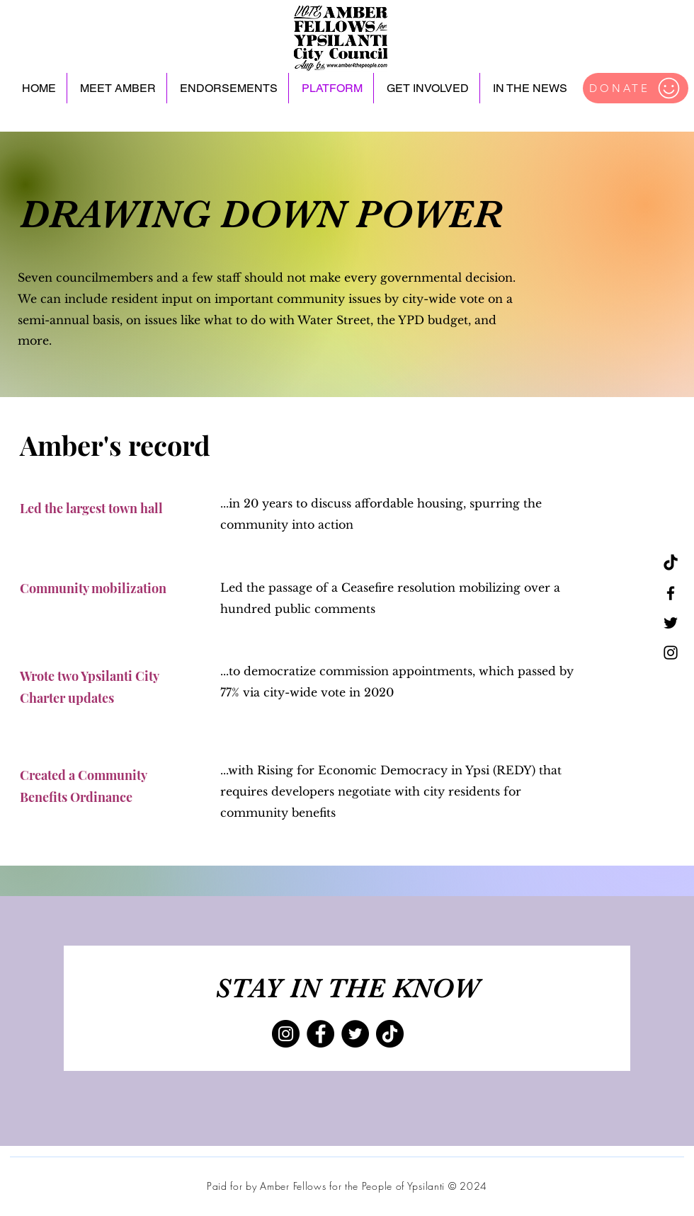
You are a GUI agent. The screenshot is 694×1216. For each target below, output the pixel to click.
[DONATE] (635, 88)
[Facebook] (670, 593)
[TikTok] (670, 563)
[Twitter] (670, 623)
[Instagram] (670, 652)
